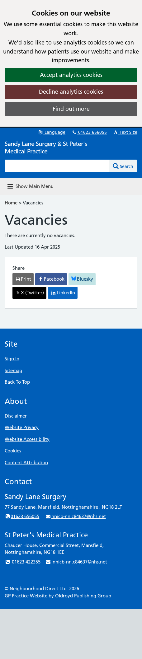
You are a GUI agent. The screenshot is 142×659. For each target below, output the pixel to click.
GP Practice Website (26, 596)
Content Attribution (26, 462)
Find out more (71, 108)
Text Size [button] (125, 132)
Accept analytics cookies (71, 74)
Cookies (13, 451)
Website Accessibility (27, 439)
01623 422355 (22, 562)
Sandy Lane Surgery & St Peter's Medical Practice (46, 147)
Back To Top (17, 382)
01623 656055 (89, 132)
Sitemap (13, 370)
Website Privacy (22, 427)
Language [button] (51, 132)
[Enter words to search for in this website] (57, 166)
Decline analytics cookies (71, 91)
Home (11, 203)
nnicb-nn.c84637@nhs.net (75, 516)
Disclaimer (16, 416)
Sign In (12, 359)
